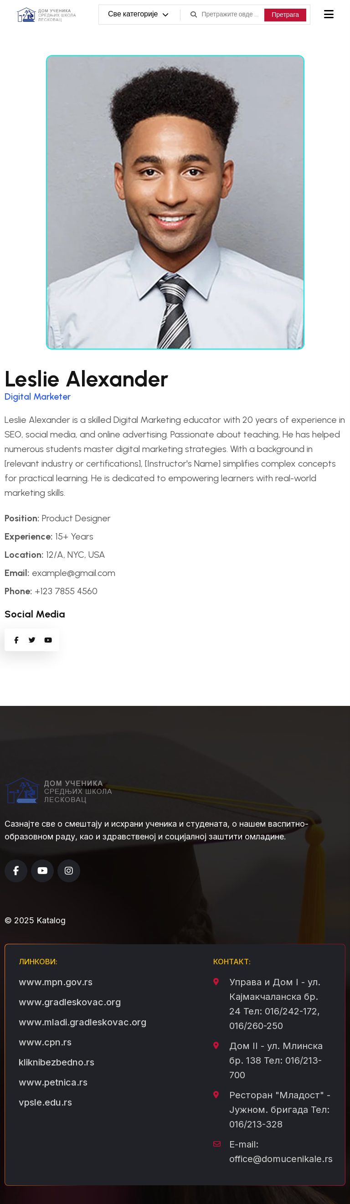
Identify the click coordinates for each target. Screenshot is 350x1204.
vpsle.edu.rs (45, 1102)
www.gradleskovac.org (70, 1002)
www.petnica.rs (53, 1082)
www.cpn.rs (45, 1042)
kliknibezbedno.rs (56, 1062)
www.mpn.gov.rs (56, 982)
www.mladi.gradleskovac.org (82, 1022)
